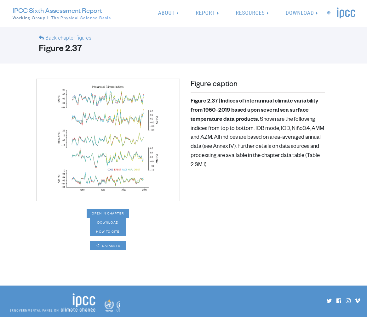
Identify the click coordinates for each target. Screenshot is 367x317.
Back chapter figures (68, 38)
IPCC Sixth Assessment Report (62, 13)
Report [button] (205, 13)
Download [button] (300, 13)
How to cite (107, 231)
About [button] (166, 13)
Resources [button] (250, 13)
